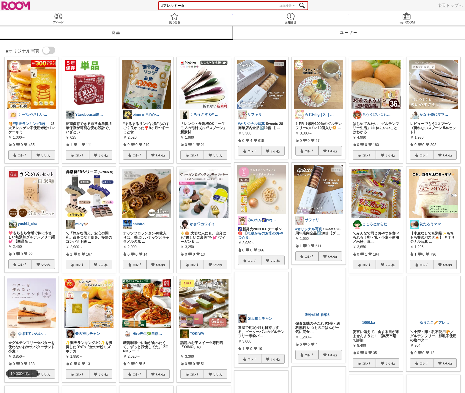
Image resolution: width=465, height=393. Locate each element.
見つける (174, 18)
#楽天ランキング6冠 (29, 124)
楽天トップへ (450, 5)
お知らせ (291, 18)
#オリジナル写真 (251, 124)
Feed (58, 18)
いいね (45, 155)
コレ (22, 155)
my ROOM (407, 18)
